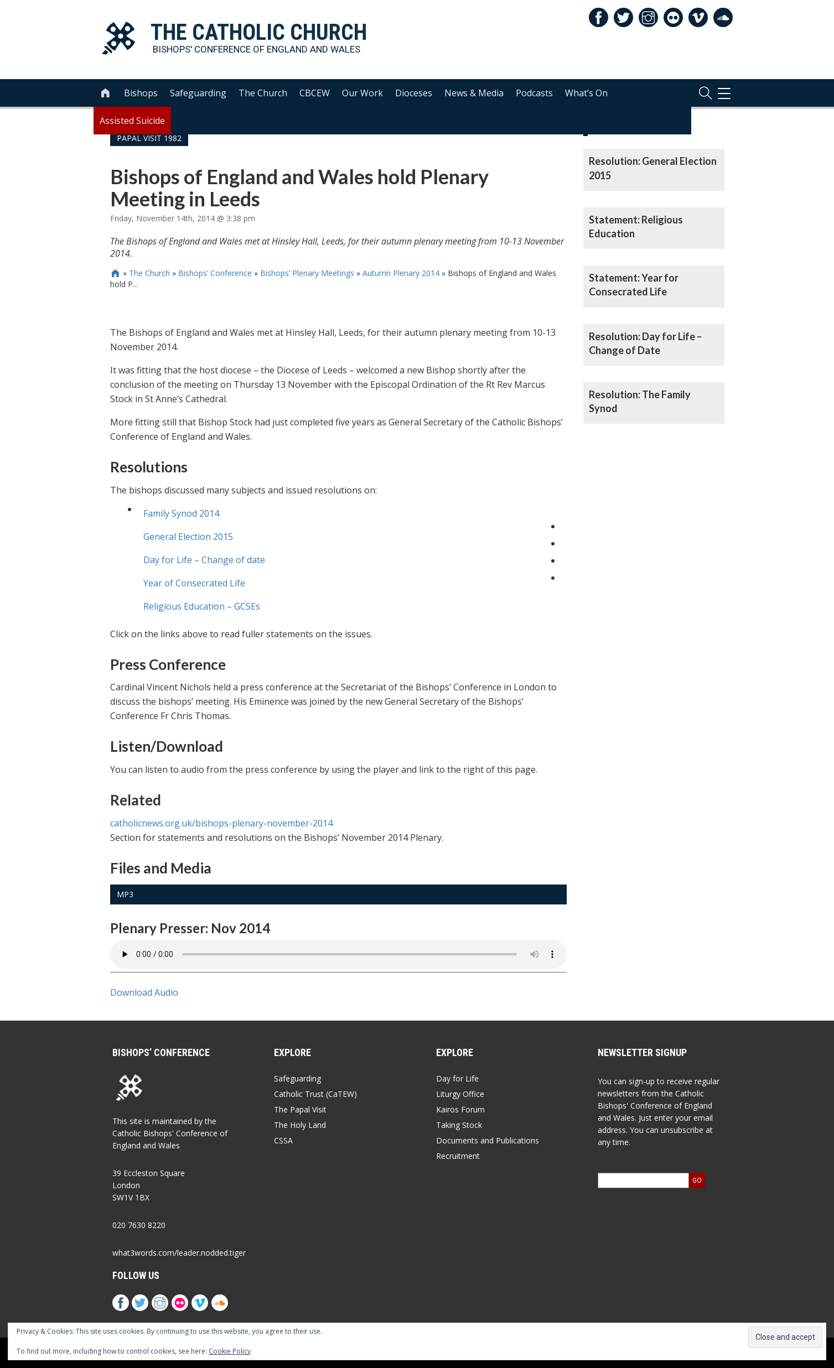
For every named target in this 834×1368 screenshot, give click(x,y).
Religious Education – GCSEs (201, 606)
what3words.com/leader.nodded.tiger (179, 1252)
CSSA (283, 1140)
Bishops (141, 95)
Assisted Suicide (132, 122)
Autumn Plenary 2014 (400, 273)
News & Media (474, 95)
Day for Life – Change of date (204, 560)
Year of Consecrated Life (194, 583)
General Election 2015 (188, 536)
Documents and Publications (487, 1140)
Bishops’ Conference (215, 273)
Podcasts (534, 95)
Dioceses (413, 95)
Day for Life (457, 1078)
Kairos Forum (460, 1109)
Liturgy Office (460, 1094)
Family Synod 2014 (181, 513)
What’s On (586, 95)
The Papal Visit (300, 1109)
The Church (263, 95)
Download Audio (144, 992)
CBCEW (314, 95)
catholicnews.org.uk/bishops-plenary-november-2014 (221, 823)
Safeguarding (198, 95)
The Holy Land (300, 1125)
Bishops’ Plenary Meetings (307, 273)
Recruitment (458, 1156)
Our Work (362, 95)
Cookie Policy (230, 1351)
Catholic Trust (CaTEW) (315, 1094)
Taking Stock (459, 1125)
